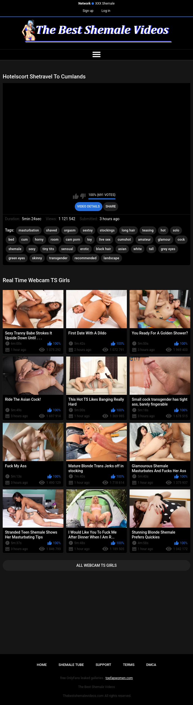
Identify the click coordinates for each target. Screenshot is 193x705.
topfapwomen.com (119, 678)
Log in (105, 11)
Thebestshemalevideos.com (83, 696)
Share (111, 206)
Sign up (88, 11)
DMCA (151, 665)
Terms (128, 665)
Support (103, 665)
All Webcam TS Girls (96, 565)
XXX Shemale (105, 3)
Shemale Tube (71, 665)
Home (42, 665)
